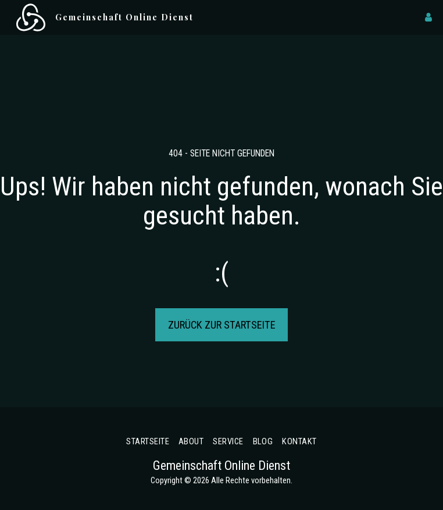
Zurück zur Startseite (222, 325)
